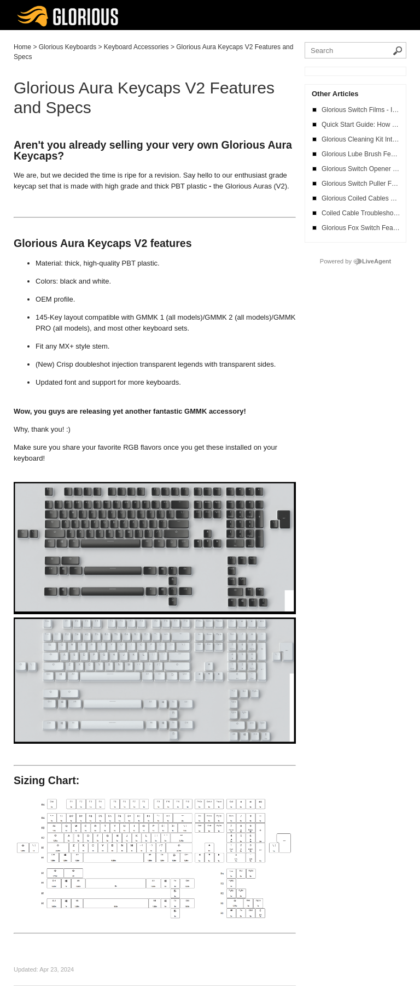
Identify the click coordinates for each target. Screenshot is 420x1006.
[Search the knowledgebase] (355, 50)
